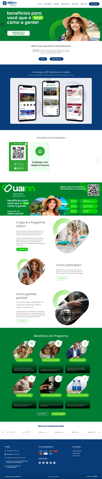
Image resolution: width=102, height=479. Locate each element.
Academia (56, 4)
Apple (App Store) (56, 59)
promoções (94, 4)
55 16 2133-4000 (12, 454)
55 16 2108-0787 (12, 451)
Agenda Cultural (65, 4)
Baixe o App (84, 4)
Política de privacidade (53, 476)
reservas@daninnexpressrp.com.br (15, 457)
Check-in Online (76, 455)
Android (43, 59)
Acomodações (47, 4)
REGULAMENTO (42, 414)
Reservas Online (76, 453)
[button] (2, 24)
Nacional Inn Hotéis (77, 450)
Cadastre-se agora (58, 414)
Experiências (75, 4)
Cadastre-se (22, 249)
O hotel (39, 4)
